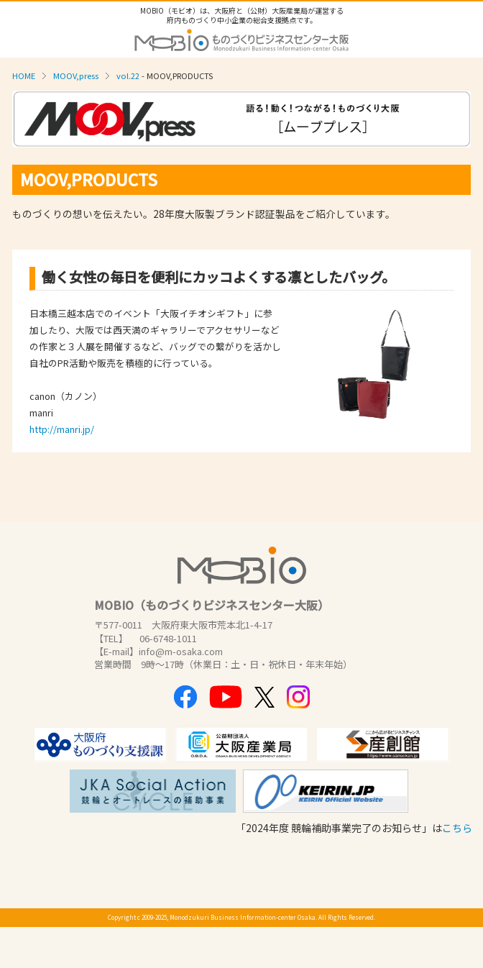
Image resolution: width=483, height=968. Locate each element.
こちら (457, 828)
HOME (23, 75)
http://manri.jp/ (61, 429)
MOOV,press (75, 75)
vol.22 (127, 75)
